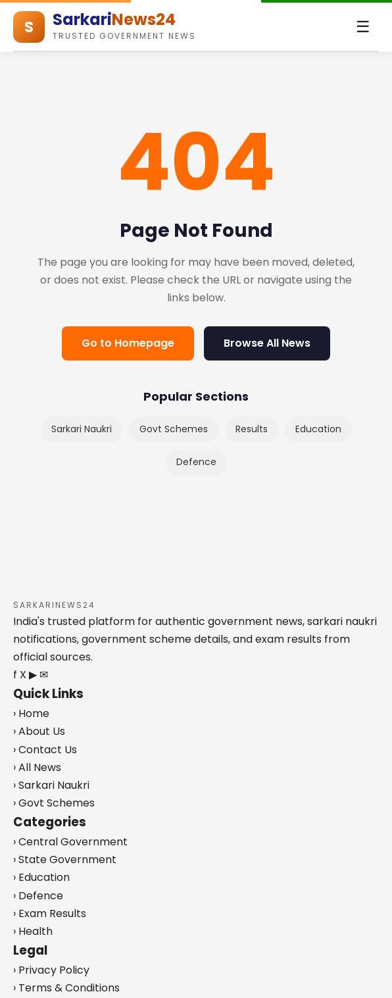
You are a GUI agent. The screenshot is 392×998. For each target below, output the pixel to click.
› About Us (39, 731)
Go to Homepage (128, 343)
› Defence (38, 895)
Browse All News (267, 343)
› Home (31, 713)
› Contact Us (45, 749)
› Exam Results (49, 913)
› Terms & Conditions (66, 987)
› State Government (64, 859)
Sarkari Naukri (81, 429)
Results (251, 429)
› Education (41, 877)
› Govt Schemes (54, 803)
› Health (33, 931)
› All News (37, 767)
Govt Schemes (173, 429)
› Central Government (70, 841)
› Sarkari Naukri (51, 785)
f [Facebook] (15, 674)
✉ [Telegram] (43, 674)
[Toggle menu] (363, 27)
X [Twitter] (23, 674)
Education (318, 429)
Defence (196, 461)
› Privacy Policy (51, 970)
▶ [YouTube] (33, 674)
